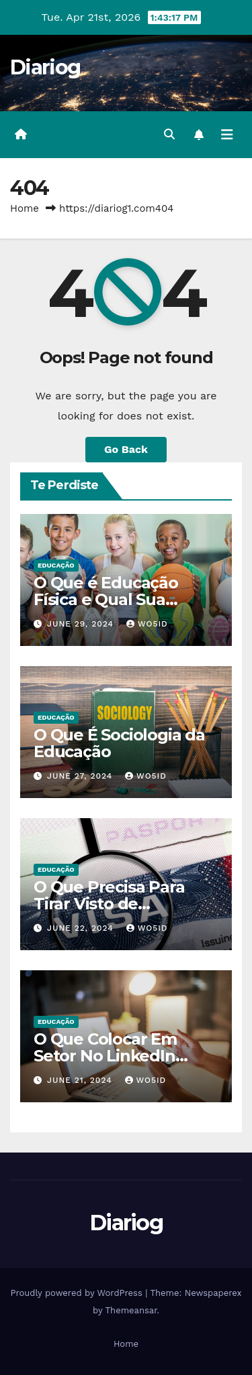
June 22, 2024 (82, 928)
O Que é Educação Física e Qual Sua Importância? (106, 599)
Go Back (126, 449)
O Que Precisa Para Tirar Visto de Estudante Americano (120, 903)
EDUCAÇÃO (56, 565)
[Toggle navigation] (227, 134)
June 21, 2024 (81, 1080)
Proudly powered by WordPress (77, 1293)
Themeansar (131, 1310)
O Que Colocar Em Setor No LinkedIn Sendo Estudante (105, 1055)
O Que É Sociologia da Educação (119, 743)
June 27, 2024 (81, 776)
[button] (169, 134)
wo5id (147, 624)
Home (24, 208)
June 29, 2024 (82, 624)
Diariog (45, 67)
